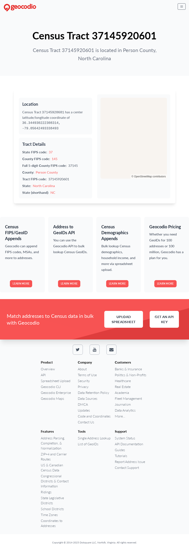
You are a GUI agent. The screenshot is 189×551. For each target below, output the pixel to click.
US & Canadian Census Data (52, 467)
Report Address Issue (130, 462)
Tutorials (121, 456)
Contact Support (127, 467)
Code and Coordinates (94, 416)
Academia (122, 393)
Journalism (123, 404)
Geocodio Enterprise (56, 393)
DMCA (83, 404)
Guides (120, 450)
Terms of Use (87, 375)
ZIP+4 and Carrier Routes (54, 456)
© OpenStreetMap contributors (149, 176)
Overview (48, 369)
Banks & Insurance (128, 369)
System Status (125, 438)
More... (120, 416)
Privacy (83, 387)
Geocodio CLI (51, 387)
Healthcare (123, 381)
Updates (84, 410)
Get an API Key (164, 319)
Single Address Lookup (94, 438)
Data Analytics (125, 410)
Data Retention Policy (93, 393)
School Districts (52, 509)
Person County (47, 172)
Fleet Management (128, 398)
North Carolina (44, 186)
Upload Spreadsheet (124, 319)
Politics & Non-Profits (130, 375)
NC (52, 192)
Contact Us (86, 422)
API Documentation (129, 444)
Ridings (46, 492)
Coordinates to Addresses (51, 523)
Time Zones (49, 515)
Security (84, 381)
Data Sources (87, 398)
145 (54, 159)
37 (51, 152)
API (43, 375)
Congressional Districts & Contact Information (55, 481)
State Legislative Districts (52, 500)
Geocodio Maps (52, 398)
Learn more (21, 283)
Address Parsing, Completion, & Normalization (53, 443)
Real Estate (123, 387)
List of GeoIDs (88, 444)
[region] (133, 138)
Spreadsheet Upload (55, 381)
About (82, 369)
